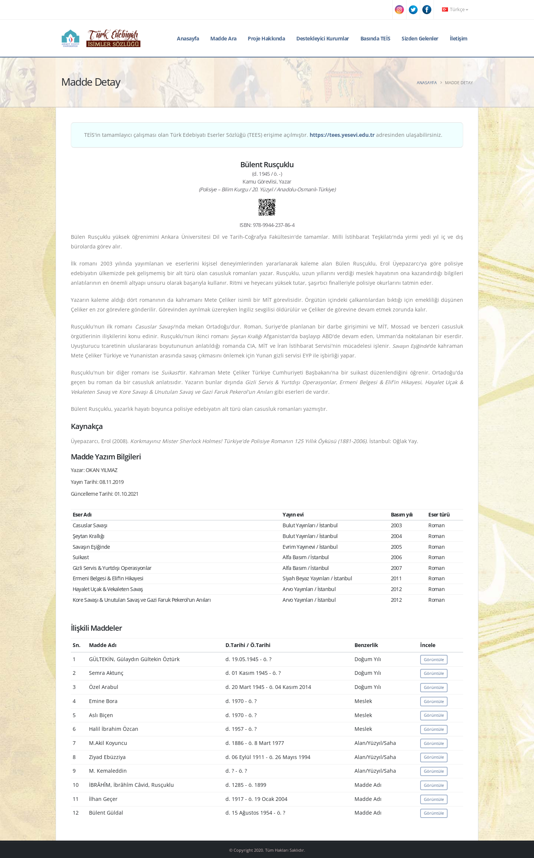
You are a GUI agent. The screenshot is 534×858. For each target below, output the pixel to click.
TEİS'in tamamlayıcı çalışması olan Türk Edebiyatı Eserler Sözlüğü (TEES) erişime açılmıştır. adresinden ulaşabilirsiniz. (263, 134)
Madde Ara (223, 38)
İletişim (459, 38)
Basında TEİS (375, 38)
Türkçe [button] (455, 9)
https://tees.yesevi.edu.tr (342, 134)
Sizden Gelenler (420, 38)
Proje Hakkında (266, 38)
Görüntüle (434, 659)
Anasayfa (188, 38)
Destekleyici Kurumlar (322, 38)
